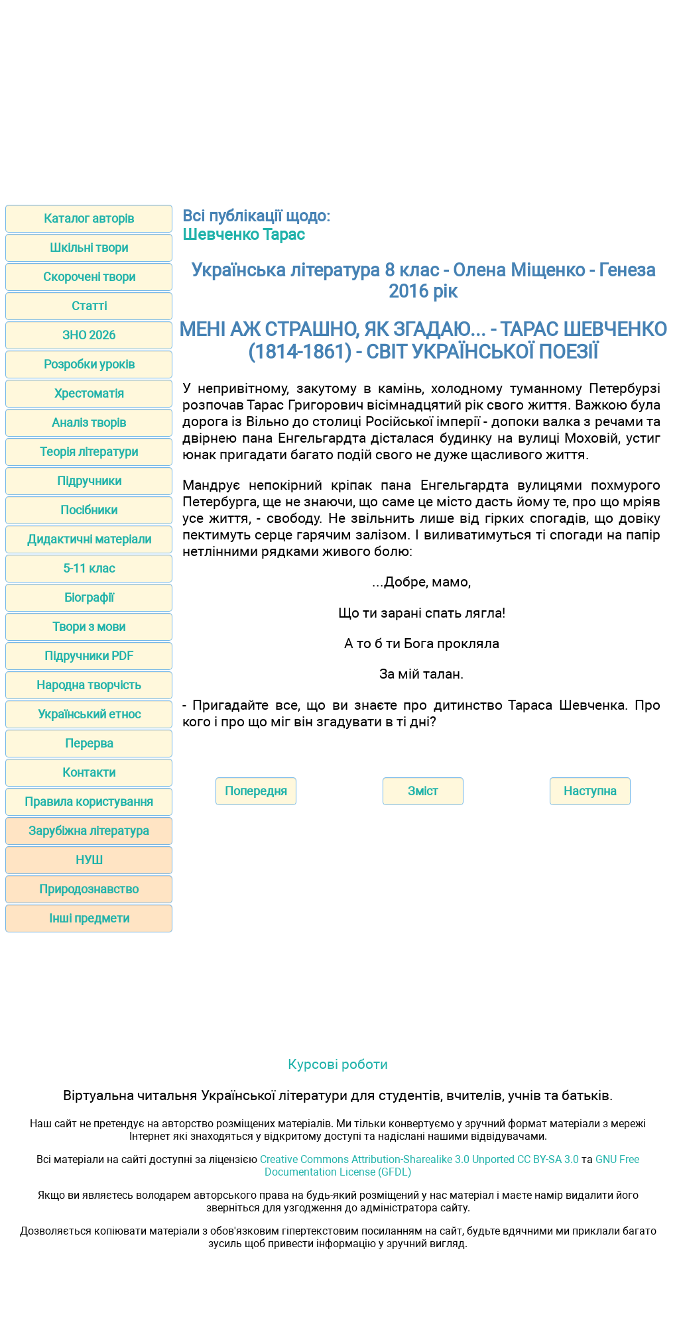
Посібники (88, 510)
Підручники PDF (88, 656)
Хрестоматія (89, 393)
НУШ (89, 860)
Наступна (590, 791)
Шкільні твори (89, 247)
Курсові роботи (338, 1064)
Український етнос (89, 714)
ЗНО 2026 (88, 335)
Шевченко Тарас (243, 234)
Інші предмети (89, 918)
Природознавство (89, 889)
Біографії (88, 597)
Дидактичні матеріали (89, 539)
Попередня (256, 791)
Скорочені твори (89, 277)
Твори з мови (88, 627)
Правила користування (89, 801)
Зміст (423, 791)
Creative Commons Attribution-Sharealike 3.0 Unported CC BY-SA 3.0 (419, 1159)
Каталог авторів (89, 218)
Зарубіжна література (89, 831)
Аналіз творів (89, 422)
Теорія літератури (89, 452)
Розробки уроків (89, 364)
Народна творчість (88, 685)
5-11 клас (89, 568)
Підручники (89, 481)
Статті (89, 306)
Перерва (89, 743)
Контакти (88, 772)
